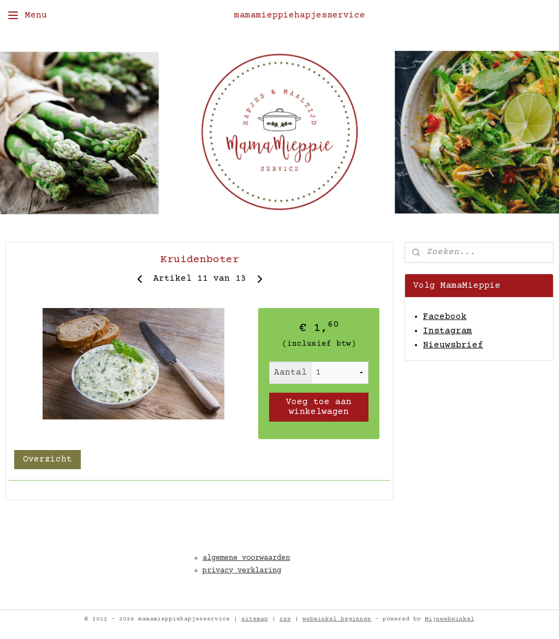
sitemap (254, 619)
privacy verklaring (242, 570)
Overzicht (47, 459)
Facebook (445, 317)
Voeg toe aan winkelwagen (319, 407)
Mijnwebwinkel (449, 619)
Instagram (447, 331)
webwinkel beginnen (336, 619)
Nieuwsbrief (453, 345)
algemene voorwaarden (246, 558)
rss (285, 619)
